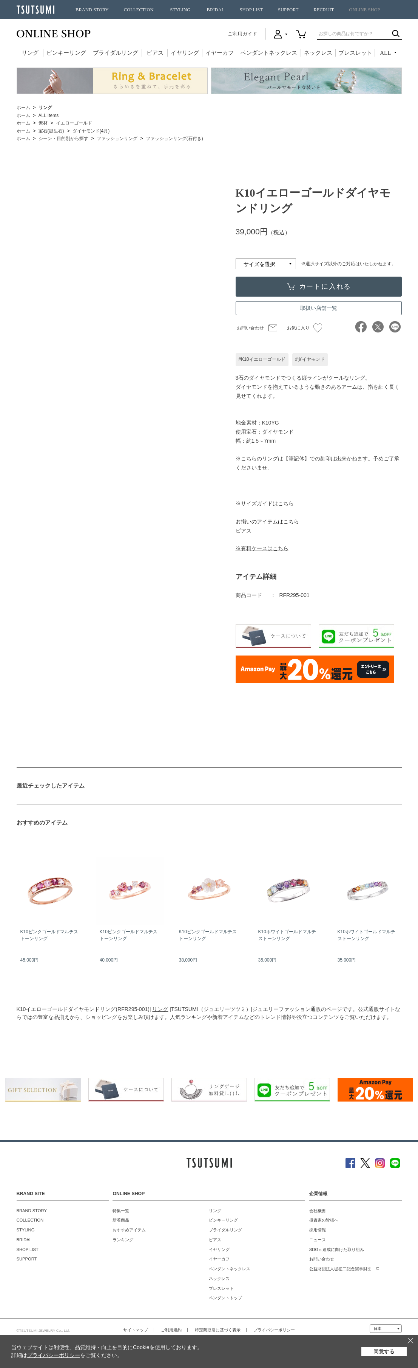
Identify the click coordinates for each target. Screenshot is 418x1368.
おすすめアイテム (129, 1230)
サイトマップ (135, 1330)
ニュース (317, 1239)
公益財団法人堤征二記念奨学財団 (340, 1268)
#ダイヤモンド (310, 359)
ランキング (123, 1239)
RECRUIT (323, 9)
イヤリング (185, 53)
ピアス (155, 53)
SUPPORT (288, 9)
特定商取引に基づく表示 (218, 1330)
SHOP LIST (250, 9)
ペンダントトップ (225, 1298)
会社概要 (317, 1210)
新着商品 (121, 1220)
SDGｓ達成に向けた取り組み (336, 1249)
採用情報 (317, 1230)
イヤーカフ (219, 53)
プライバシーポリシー (274, 1330)
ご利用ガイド (242, 34)
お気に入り (304, 327)
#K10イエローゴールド (262, 359)
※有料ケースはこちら (262, 548)
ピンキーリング (66, 53)
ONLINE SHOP (364, 9)
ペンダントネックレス (269, 53)
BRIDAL (216, 9)
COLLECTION (139, 9)
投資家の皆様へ (323, 1220)
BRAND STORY (92, 9)
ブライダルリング (115, 53)
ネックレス (318, 53)
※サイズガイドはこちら (265, 503)
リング (30, 53)
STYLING (180, 9)
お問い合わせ (250, 328)
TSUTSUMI (35, 9)
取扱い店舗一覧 (318, 308)
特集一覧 (121, 1210)
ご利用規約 (171, 1330)
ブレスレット (355, 53)
